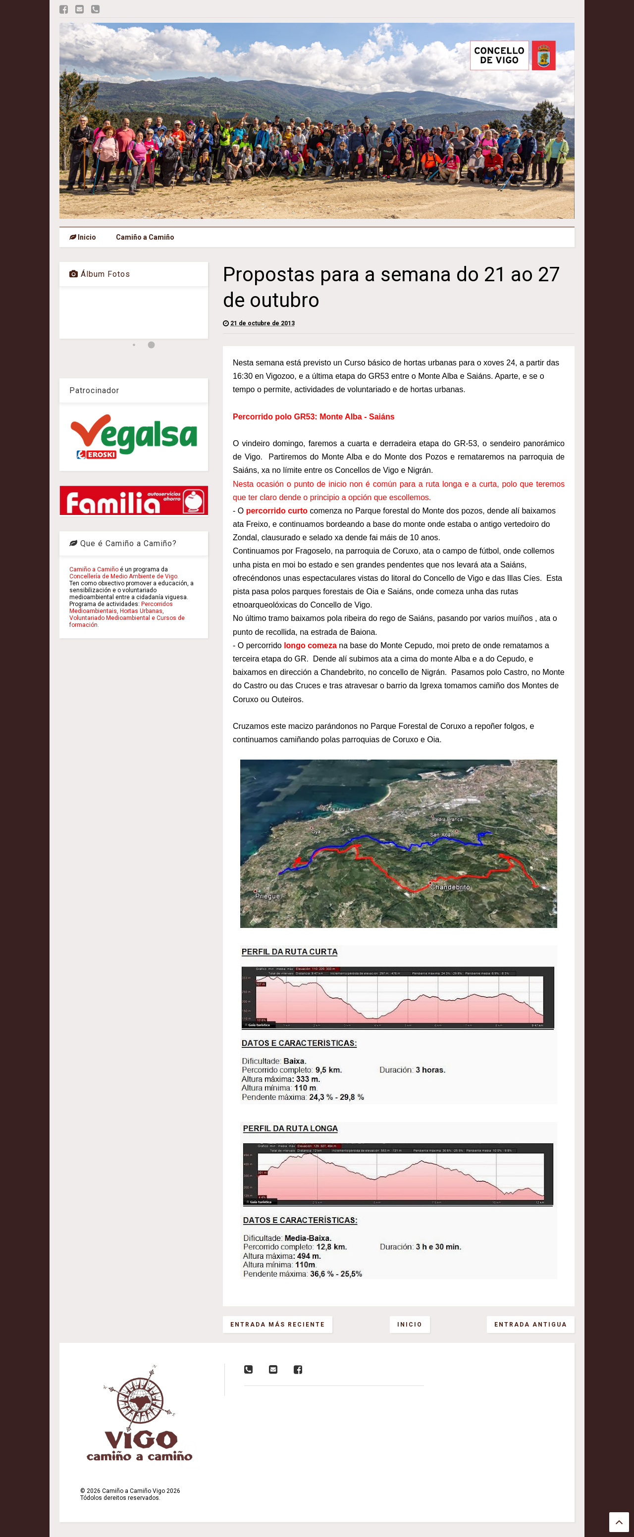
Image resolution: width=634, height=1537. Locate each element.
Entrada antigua (530, 1324)
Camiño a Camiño (145, 237)
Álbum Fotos (99, 274)
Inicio (82, 237)
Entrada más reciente (277, 1324)
